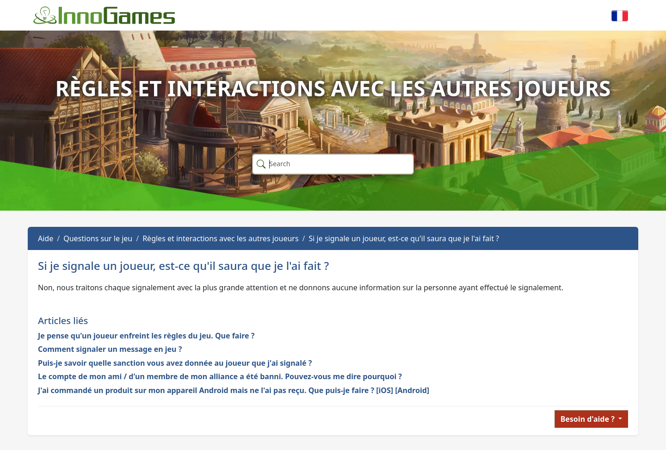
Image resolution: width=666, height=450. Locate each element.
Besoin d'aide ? (589, 419)
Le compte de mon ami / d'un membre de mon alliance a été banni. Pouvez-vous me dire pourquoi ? (220, 376)
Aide (45, 238)
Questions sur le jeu (97, 238)
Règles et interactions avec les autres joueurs (220, 238)
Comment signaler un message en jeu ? (110, 349)
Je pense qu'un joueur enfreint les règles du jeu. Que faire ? (146, 336)
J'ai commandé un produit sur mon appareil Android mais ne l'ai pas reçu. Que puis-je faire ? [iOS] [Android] (233, 390)
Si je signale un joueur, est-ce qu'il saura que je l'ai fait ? (404, 238)
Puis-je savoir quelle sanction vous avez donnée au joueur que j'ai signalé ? (175, 363)
